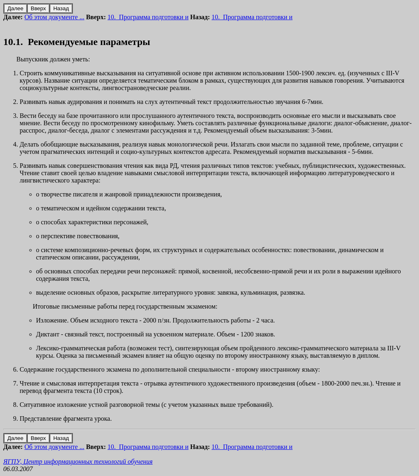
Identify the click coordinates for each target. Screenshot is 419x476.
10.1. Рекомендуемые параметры (76, 41)
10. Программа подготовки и (148, 17)
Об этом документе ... (55, 17)
